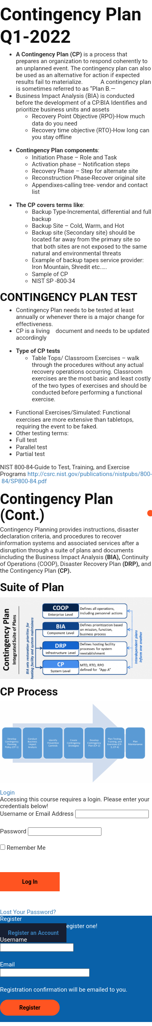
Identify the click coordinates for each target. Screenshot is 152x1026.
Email (45, 968)
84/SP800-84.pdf (24, 481)
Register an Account (33, 933)
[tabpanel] (76, 417)
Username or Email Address (37, 814)
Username (37, 944)
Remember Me (22, 848)
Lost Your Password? (28, 912)
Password (13, 831)
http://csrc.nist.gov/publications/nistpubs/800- (89, 474)
